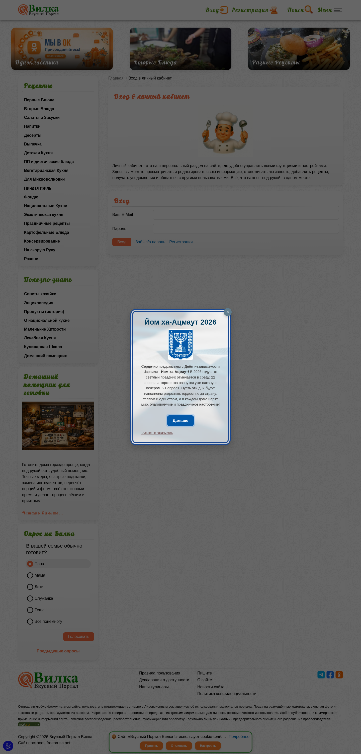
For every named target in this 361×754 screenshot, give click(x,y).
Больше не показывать (157, 433)
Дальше (181, 420)
